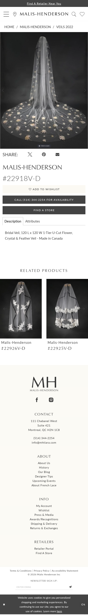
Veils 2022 (64, 27)
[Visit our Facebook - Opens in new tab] (36, 400)
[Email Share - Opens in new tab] (57, 154)
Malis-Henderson (35, 27)
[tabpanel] (44, 90)
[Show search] (74, 14)
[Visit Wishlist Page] (82, 14)
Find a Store (44, 554)
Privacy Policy (41, 571)
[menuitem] (6, 14)
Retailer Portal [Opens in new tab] (44, 549)
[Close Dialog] (4, 605)
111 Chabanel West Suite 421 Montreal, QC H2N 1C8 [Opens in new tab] (44, 426)
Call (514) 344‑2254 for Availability (44, 200)
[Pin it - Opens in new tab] (44, 154)
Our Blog (44, 472)
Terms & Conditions (20, 571)
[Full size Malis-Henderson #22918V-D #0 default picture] (44, 90)
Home (9, 27)
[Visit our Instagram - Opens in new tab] (51, 400)
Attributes (32, 222)
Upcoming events (44, 481)
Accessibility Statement (65, 571)
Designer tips (44, 477)
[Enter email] (44, 588)
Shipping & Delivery (44, 524)
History (44, 468)
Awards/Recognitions (44, 520)
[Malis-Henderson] (44, 14)
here (59, 612)
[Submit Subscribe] (71, 588)
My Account (44, 506)
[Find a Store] (15, 14)
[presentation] (21, 309)
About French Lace (44, 486)
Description (12, 222)
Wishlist (44, 511)
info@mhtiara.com (44, 443)
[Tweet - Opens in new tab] (29, 154)
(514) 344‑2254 (44, 439)
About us (44, 464)
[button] (6, 14)
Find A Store (44, 211)
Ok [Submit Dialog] (83, 605)
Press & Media (44, 515)
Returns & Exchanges (44, 529)
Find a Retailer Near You (44, 3)
